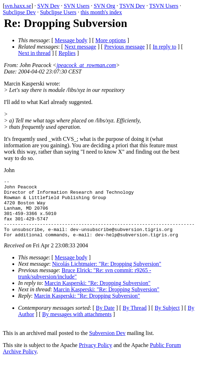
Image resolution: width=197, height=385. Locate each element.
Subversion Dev (107, 345)
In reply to (164, 47)
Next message (80, 47)
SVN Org (104, 6)
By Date (105, 320)
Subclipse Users (58, 12)
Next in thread (34, 53)
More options (110, 40)
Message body (71, 40)
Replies (66, 53)
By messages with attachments (77, 326)
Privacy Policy (95, 357)
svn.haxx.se (18, 6)
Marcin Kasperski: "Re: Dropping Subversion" (98, 295)
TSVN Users (163, 6)
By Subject (167, 320)
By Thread (135, 320)
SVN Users (76, 6)
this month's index (101, 12)
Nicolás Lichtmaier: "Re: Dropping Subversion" (106, 276)
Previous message (124, 47)
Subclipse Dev (19, 12)
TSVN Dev (132, 6)
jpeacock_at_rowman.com (86, 65)
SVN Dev (48, 6)
